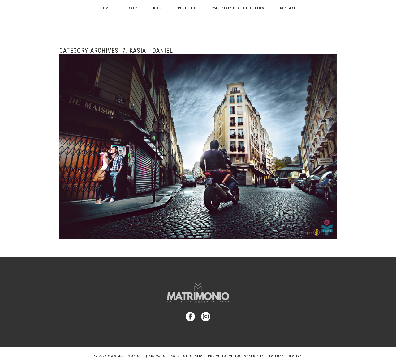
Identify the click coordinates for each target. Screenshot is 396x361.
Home (106, 8)
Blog (157, 8)
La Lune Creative (285, 356)
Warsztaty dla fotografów (238, 8)
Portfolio (187, 8)
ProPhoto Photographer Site (236, 356)
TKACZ (132, 8)
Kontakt (287, 8)
